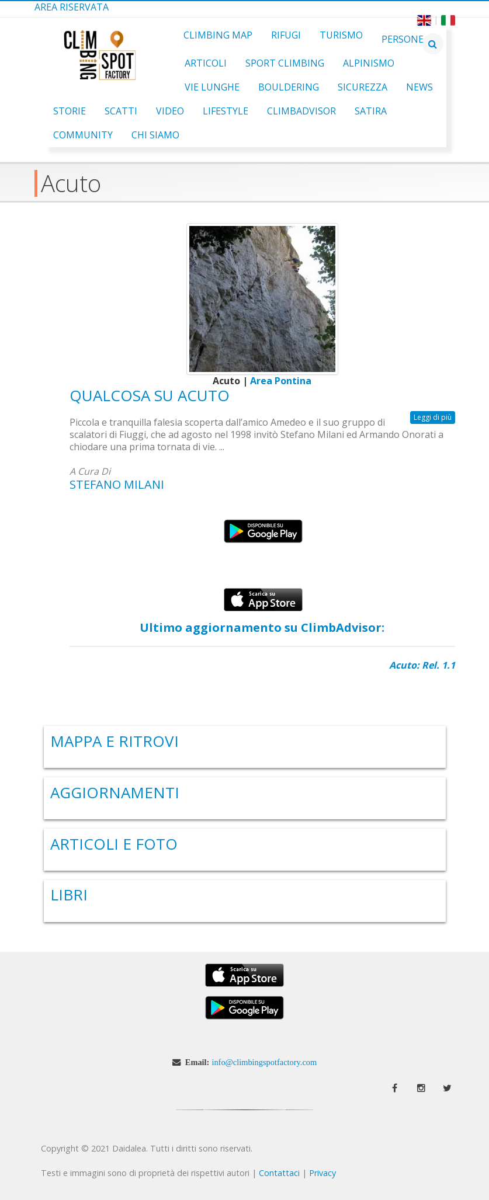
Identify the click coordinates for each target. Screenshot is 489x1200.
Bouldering (288, 87)
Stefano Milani (117, 484)
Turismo (341, 35)
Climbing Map (217, 35)
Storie (69, 111)
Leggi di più (434, 417)
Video (170, 111)
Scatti (121, 111)
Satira (371, 111)
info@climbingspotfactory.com (264, 1062)
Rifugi (286, 35)
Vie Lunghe (212, 87)
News (419, 87)
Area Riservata (71, 7)
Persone (403, 39)
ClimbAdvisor (301, 111)
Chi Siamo (155, 134)
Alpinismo (368, 63)
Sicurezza (362, 87)
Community (83, 134)
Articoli (206, 63)
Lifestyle (225, 111)
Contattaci (279, 1172)
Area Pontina (280, 380)
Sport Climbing (284, 63)
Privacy (322, 1172)
